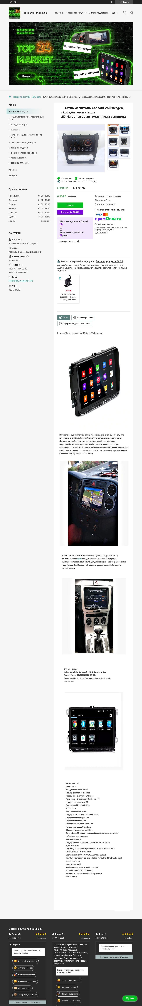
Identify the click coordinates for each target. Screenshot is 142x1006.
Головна (59, 13)
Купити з (70, 212)
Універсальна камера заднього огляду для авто (68, 297)
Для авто (36, 97)
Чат (130, 998)
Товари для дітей (19, 148)
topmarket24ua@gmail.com (21, 281)
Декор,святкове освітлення (24, 153)
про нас (13, 170)
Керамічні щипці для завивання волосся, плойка (27, 952)
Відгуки (13, 175)
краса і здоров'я (18, 158)
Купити (70, 205)
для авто (15, 130)
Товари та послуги (75, 13)
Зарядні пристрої (19, 124)
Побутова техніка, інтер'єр (23, 142)
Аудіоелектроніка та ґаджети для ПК (27, 118)
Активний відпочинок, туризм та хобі (26, 136)
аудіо (79, 559)
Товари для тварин (20, 163)
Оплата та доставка (98, 13)
